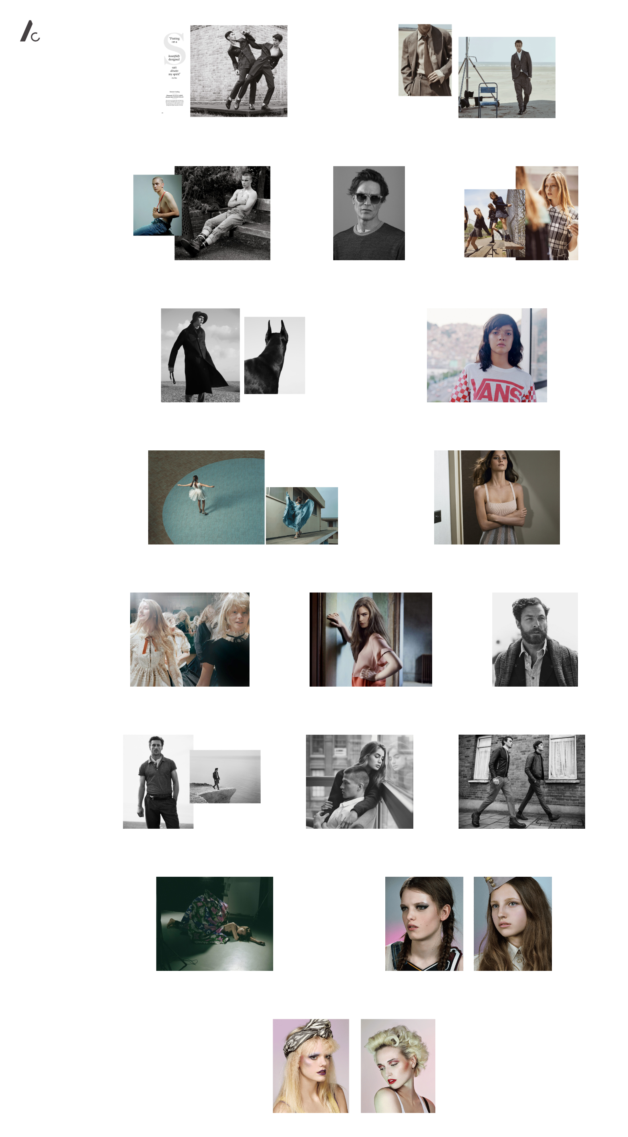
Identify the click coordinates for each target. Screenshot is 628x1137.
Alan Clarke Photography (30, 31)
